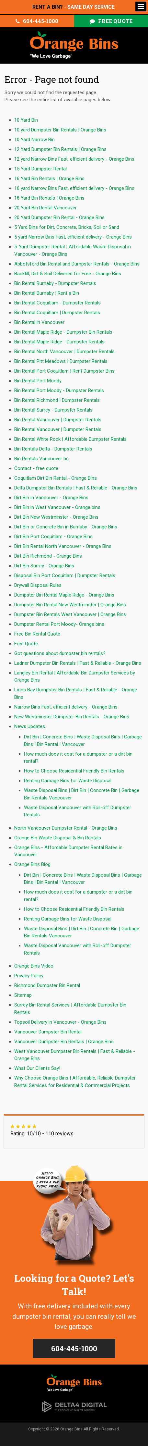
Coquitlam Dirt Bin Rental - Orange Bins (55, 478)
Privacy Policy (28, 976)
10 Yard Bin (26, 120)
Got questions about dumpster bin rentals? (60, 653)
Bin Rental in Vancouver (39, 322)
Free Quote (115, 21)
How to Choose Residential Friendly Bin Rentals (74, 771)
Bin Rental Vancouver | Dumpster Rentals (57, 420)
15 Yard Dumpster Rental (40, 169)
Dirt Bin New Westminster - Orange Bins (56, 517)
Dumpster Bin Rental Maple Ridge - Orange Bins (64, 595)
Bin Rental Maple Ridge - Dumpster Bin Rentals (63, 332)
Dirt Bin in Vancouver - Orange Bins (51, 498)
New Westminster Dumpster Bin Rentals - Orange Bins (71, 717)
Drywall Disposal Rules (38, 585)
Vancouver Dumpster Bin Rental (48, 1032)
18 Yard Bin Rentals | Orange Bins (49, 198)
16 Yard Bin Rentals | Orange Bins (49, 178)
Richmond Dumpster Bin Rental (47, 985)
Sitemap (23, 995)
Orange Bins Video (33, 966)
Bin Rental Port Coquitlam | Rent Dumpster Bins (64, 371)
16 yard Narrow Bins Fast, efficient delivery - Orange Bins (74, 188)
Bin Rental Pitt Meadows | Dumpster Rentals (61, 361)
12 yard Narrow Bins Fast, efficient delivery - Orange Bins (74, 159)
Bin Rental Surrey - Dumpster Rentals (53, 410)
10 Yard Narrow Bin (34, 139)
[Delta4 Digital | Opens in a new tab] (74, 1406)
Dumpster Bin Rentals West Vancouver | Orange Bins (70, 614)
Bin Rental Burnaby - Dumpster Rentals (55, 283)
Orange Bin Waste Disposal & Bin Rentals (57, 838)
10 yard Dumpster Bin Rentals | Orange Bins (60, 130)
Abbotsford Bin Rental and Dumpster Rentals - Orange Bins (77, 264)
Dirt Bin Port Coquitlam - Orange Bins (53, 536)
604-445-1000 (40, 21)
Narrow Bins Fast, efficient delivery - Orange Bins (66, 707)
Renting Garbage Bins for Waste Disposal (67, 781)
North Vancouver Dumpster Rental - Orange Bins (65, 828)
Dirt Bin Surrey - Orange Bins (44, 566)
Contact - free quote (36, 468)
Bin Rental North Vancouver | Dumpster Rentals (64, 351)
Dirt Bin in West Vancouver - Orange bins (57, 507)
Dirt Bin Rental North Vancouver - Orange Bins (62, 546)
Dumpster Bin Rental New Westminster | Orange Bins (70, 605)
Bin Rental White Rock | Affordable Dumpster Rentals (70, 439)
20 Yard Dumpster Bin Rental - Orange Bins (59, 217)
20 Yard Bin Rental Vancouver (45, 208)
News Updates (29, 726)
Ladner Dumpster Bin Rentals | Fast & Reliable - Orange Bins (77, 663)
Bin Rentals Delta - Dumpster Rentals (53, 449)
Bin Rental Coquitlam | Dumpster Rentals (57, 312)
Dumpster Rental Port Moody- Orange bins (59, 624)
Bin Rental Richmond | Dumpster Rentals (57, 400)
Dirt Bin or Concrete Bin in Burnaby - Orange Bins (65, 527)
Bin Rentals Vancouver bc (41, 459)
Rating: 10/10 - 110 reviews (42, 1134)
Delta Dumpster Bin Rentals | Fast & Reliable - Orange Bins (75, 488)
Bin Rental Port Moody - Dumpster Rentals (59, 390)
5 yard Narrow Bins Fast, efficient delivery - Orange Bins (73, 237)
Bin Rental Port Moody (38, 381)
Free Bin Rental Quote (37, 634)
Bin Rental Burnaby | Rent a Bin (46, 293)
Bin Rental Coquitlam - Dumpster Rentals (57, 303)
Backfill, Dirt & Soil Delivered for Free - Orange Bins (67, 274)
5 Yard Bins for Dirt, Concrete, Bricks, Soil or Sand (66, 227)
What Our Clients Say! (37, 1068)
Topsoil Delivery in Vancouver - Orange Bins (60, 1022)
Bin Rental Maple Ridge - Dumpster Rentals (59, 342)
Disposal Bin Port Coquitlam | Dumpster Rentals (64, 575)
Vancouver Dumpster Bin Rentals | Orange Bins (64, 1041)
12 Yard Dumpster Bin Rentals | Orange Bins (60, 149)
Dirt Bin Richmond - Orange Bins (48, 556)
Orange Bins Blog (32, 864)
